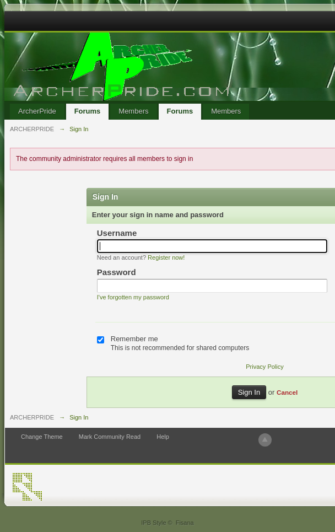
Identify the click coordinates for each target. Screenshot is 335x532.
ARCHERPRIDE (32, 417)
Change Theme (42, 436)
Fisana (185, 522)
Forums (87, 111)
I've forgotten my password (133, 297)
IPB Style (153, 522)
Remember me (134, 339)
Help (162, 436)
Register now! (166, 257)
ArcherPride (37, 111)
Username (117, 233)
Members (133, 111)
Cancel (287, 392)
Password (116, 272)
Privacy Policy (264, 366)
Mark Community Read (110, 436)
